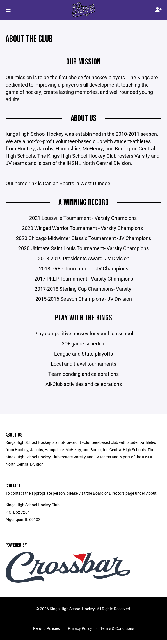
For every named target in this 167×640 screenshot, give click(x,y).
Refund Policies (46, 628)
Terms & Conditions (117, 628)
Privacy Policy (80, 628)
